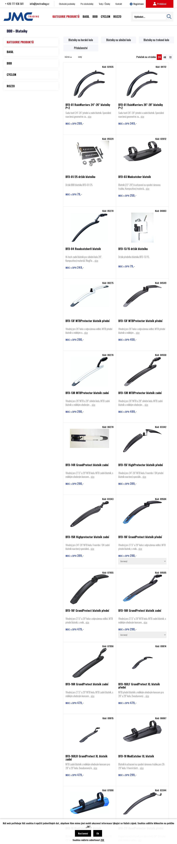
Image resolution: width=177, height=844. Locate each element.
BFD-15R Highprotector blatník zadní (79, 423)
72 (170, 57)
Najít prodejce (88, 777)
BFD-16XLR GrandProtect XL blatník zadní (80, 585)
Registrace (137, 3)
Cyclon (13, 810)
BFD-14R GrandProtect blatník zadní (115, 344)
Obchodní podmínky (67, 3)
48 (165, 57)
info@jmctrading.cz (39, 4)
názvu (68, 56)
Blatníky (21, 31)
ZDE (102, 840)
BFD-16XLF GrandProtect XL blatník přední (153, 504)
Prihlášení (159, 3)
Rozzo (12, 815)
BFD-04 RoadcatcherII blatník (115, 185)
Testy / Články (104, 3)
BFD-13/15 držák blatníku (153, 184)
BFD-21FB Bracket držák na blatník (116, 666)
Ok (97, 833)
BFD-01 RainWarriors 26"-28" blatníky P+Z (114, 106)
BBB (9, 31)
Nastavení (83, 833)
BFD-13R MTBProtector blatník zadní (152, 265)
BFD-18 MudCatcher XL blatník (115, 585)
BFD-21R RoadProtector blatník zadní (153, 666)
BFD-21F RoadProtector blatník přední (79, 666)
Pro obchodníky (87, 3)
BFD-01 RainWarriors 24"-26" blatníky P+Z (78, 106)
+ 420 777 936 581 (14, 4)
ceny (80, 56)
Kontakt (119, 3)
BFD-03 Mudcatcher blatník (77, 185)
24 (159, 57)
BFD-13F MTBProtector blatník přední (79, 265)
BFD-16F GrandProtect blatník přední (115, 423)
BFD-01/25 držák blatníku (154, 105)
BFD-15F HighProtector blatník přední (152, 344)
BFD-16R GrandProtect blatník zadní (79, 504)
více (81, 120)
